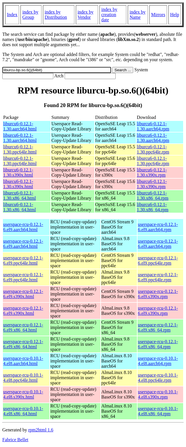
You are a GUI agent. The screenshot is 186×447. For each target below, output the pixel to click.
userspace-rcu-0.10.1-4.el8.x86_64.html (23, 411)
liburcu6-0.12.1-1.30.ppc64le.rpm (153, 149)
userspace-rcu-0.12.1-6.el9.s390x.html (23, 294)
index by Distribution (56, 15)
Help (174, 14)
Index (12, 14)
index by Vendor (86, 15)
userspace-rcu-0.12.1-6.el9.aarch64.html (23, 227)
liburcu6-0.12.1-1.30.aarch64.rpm (153, 126)
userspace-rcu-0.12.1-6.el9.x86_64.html (23, 327)
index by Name (137, 15)
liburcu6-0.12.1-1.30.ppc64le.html (20, 149)
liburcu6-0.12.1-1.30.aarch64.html (20, 126)
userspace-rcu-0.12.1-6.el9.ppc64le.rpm (158, 260)
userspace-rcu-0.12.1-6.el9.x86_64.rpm (158, 327)
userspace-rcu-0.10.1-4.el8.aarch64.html (23, 361)
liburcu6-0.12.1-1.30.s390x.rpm (152, 172)
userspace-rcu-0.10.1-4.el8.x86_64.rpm (158, 411)
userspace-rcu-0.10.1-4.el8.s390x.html (23, 394)
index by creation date (109, 14)
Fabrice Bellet (15, 439)
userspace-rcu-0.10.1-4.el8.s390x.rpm (158, 394)
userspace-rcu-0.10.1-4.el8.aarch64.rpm (158, 361)
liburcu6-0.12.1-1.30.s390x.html (18, 172)
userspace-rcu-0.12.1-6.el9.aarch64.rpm (158, 227)
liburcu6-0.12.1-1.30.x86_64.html (19, 195)
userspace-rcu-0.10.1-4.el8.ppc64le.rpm (158, 378)
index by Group (30, 15)
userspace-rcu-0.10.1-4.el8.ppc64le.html (23, 378)
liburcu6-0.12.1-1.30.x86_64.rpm (152, 195)
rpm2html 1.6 (40, 429)
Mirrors (158, 14)
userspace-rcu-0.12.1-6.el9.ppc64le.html (23, 260)
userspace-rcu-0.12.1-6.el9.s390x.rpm (158, 294)
